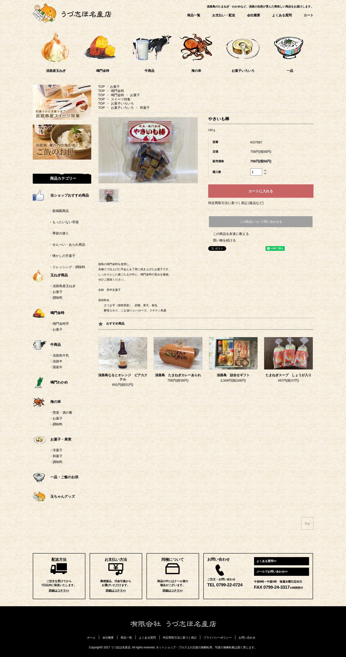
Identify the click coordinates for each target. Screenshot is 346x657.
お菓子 (115, 86)
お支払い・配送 (223, 15)
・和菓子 (55, 456)
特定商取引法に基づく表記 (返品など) (236, 203)
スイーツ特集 (121, 99)
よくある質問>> (266, 561)
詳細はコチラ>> (59, 590)
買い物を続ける (224, 240)
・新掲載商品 (51, 211)
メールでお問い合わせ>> (272, 571)
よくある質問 (282, 15)
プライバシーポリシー (218, 637)
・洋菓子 (55, 450)
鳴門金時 (117, 91)
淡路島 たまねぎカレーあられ (178, 375)
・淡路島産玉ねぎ (62, 286)
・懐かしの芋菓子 (54, 256)
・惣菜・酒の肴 (60, 412)
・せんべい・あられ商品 (59, 244)
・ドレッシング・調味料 (59, 267)
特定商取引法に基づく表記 (180, 637)
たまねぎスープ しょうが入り (288, 375)
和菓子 (145, 108)
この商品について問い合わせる (261, 221)
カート (308, 15)
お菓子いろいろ (122, 103)
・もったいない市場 (56, 222)
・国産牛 (55, 367)
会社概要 (253, 15)
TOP (101, 86)
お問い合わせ (247, 637)
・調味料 (55, 297)
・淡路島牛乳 (59, 355)
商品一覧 (193, 15)
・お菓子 (55, 292)
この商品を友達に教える (231, 234)
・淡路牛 (55, 361)
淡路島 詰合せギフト (233, 375)
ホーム (91, 637)
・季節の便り (51, 233)
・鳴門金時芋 (59, 323)
